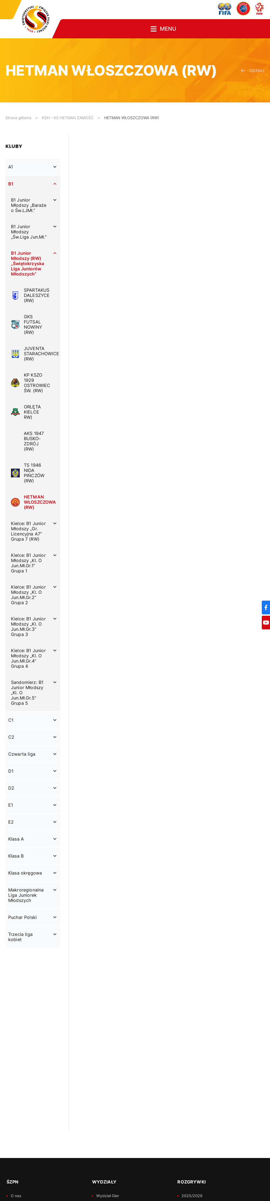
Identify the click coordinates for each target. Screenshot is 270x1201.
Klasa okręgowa (25, 873)
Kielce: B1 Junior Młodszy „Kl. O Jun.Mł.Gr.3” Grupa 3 (28, 626)
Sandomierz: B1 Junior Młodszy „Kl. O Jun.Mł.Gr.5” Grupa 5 (27, 693)
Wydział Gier (107, 1195)
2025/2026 (192, 1195)
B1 (10, 184)
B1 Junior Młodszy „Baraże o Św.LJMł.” (28, 205)
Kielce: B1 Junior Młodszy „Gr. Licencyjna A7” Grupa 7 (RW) (28, 531)
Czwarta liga (21, 754)
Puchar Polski (22, 917)
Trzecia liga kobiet (20, 936)
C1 (10, 720)
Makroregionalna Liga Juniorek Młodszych (26, 895)
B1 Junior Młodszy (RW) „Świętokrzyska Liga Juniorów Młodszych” (27, 263)
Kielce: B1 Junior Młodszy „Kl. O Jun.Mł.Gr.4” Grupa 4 (28, 658)
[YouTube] (266, 622)
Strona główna (18, 117)
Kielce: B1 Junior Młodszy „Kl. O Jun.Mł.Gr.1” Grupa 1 (28, 563)
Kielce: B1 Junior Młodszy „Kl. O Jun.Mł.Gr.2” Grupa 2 (28, 594)
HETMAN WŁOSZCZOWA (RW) (131, 117)
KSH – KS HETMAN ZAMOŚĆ (67, 117)
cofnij (253, 70)
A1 (10, 167)
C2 (11, 737)
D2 (11, 788)
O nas (16, 1195)
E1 (10, 805)
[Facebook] (266, 607)
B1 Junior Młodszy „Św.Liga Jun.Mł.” (29, 232)
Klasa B (16, 856)
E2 (11, 822)
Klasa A (16, 839)
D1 (10, 771)
